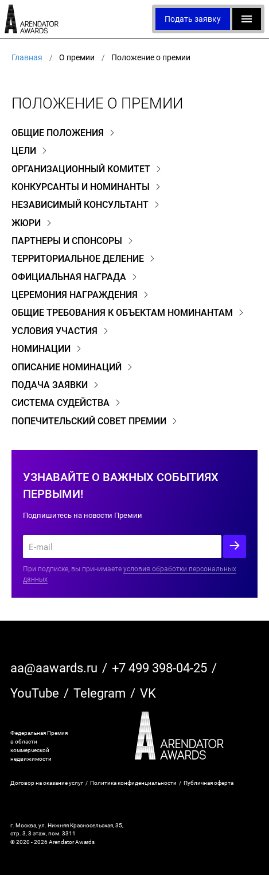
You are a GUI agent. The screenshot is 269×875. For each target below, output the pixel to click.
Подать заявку (193, 18)
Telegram (99, 692)
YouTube (34, 692)
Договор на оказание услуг (46, 783)
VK (148, 692)
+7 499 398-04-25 (159, 667)
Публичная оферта (208, 783)
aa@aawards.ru (54, 667)
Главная (26, 57)
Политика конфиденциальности (133, 783)
